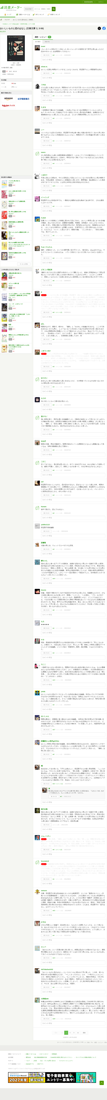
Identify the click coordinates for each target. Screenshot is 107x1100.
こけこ (43, 461)
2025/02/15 (67, 280)
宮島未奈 (11, 275)
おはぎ (43, 441)
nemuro (44, 890)
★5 (54, 96)
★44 (54, 578)
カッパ (43, 947)
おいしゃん (45, 716)
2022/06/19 (68, 729)
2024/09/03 (67, 429)
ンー (42, 130)
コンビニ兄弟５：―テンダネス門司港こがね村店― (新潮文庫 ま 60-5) (19, 294)
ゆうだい (44, 378)
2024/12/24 (67, 339)
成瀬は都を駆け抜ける (15, 273)
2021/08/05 (68, 910)
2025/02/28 (67, 258)
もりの (43, 398)
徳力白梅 (44, 809)
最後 (84, 1032)
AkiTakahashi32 (47, 969)
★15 (54, 958)
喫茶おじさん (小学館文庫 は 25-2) (18, 335)
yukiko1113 (45, 524)
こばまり (44, 175)
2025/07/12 (67, 118)
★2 (54, 141)
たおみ (43, 218)
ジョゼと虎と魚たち (14, 181)
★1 (54, 73)
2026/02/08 (67, 55)
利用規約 (54, 1054)
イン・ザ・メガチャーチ (16, 304)
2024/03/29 (67, 470)
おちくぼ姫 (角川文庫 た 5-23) (17, 191)
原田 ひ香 (11, 337)
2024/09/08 (67, 405)
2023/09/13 (67, 549)
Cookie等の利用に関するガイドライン (61, 1057)
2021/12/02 (64, 824)
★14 (54, 784)
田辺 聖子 (7, 19)
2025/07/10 (67, 141)
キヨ (42, 640)
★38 (54, 1019)
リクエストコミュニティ (66, 1060)
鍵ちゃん (44, 561)
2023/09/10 (68, 578)
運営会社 (28, 1057)
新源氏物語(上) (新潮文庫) (16, 222)
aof (42, 482)
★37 (54, 729)
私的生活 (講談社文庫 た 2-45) (17, 253)
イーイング (45, 197)
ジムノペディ (46, 836)
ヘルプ (28, 1060)
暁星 (10, 324)
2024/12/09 (67, 366)
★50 (54, 910)
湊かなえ (11, 326)
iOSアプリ (40, 1064)
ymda (43, 691)
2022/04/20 (68, 783)
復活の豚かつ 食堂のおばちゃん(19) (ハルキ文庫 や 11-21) (19, 346)
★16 (54, 680)
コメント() (58, 55)
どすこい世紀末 (46, 270)
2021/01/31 (68, 1018)
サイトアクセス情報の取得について (86, 1057)
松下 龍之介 (12, 318)
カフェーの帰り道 (14, 283)
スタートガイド (43, 1054)
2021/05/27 (67, 987)
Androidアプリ (30, 1064)
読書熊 (43, 543)
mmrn (43, 152)
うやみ (43, 85)
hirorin (43, 590)
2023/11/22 (67, 513)
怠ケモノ (44, 416)
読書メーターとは (31, 1054)
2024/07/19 (67, 450)
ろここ (43, 664)
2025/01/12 (67, 312)
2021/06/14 (68, 958)
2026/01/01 (67, 73)
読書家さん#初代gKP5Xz (50, 741)
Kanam (43, 506)
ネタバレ (47, 41)
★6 (54, 470)
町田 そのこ (12, 297)
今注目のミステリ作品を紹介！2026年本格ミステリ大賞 (18, 24)
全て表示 (37, 41)
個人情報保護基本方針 (40, 1057)
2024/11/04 (67, 386)
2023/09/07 (67, 610)
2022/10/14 (67, 628)
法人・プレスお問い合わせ (48, 1060)
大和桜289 (44, 999)
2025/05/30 (68, 186)
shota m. (44, 66)
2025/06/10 (67, 163)
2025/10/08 (67, 95)
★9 (54, 312)
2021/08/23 (67, 879)
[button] (54, 9)
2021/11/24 (67, 849)
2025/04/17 (67, 206)
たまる (43, 107)
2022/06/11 (67, 754)
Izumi (43, 46)
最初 (56, 1032)
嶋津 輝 (10, 285)
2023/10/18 (64, 531)
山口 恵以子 (12, 349)
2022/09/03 (68, 680)
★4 (54, 163)
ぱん (42, 324)
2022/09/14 (67, 653)
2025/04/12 (67, 235)
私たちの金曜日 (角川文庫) (16, 242)
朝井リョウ (11, 306)
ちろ (42, 621)
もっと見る (24, 264)
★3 (54, 55)
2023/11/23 (67, 495)
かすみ (43, 922)
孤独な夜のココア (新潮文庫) (17, 201)
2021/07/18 (67, 935)
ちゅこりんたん (46, 247)
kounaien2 (45, 861)
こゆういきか (46, 351)
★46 (54, 186)
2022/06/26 (67, 704)
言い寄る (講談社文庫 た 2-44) (17, 211)
